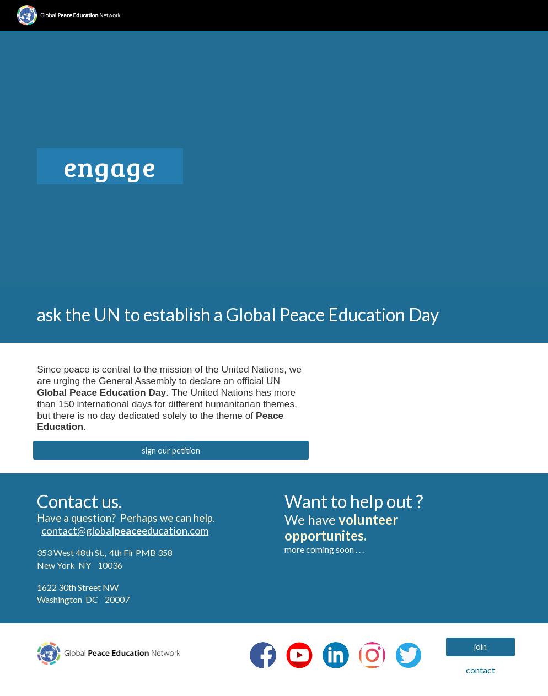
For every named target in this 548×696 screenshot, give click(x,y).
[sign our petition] (170, 450)
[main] (191, 158)
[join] (480, 646)
